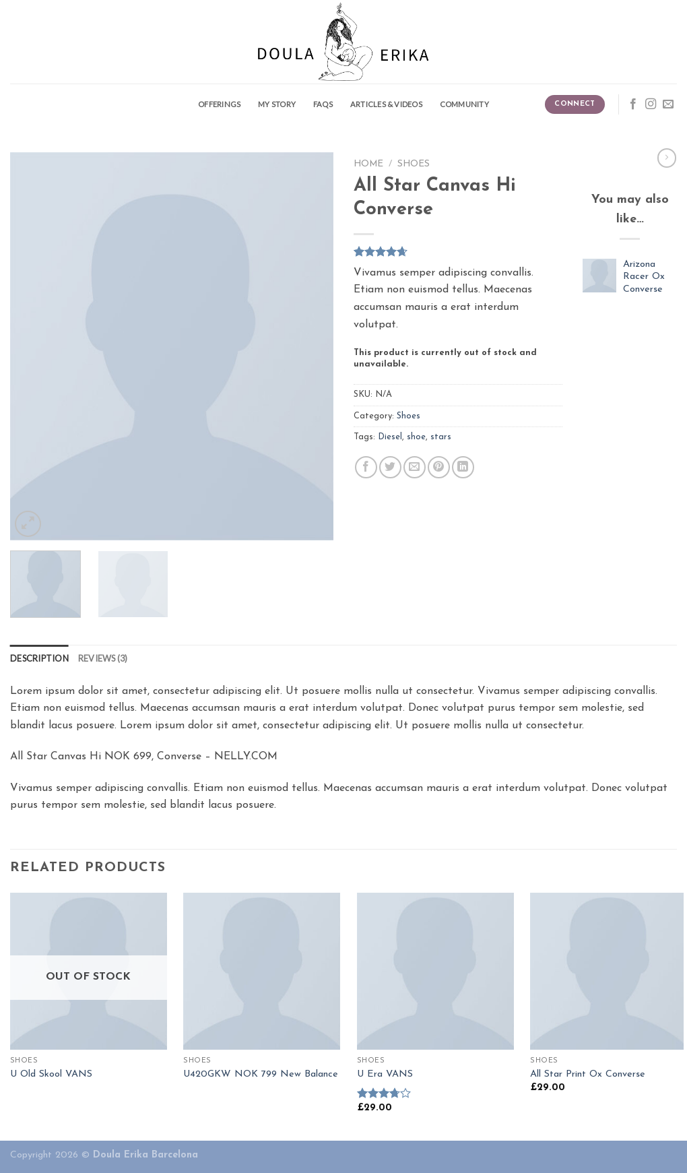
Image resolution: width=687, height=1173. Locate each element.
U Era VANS (385, 1074)
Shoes (413, 164)
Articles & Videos (386, 104)
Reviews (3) (103, 658)
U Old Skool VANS (51, 1074)
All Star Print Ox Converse (587, 1074)
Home (368, 164)
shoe (416, 437)
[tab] (39, 658)
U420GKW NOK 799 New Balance (260, 1074)
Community (464, 104)
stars (440, 437)
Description (39, 658)
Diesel (390, 437)
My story (277, 104)
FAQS (323, 104)
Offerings (219, 104)
